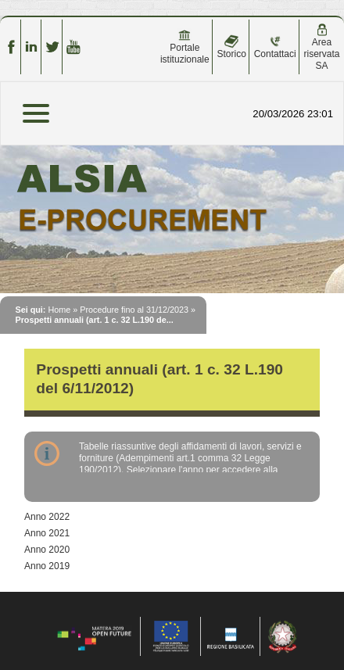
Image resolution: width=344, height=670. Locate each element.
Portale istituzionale (185, 47)
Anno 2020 (47, 549)
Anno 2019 (47, 566)
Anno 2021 (47, 533)
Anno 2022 (47, 516)
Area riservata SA (322, 47)
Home (59, 309)
